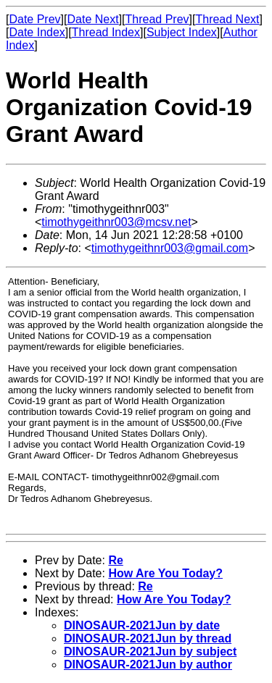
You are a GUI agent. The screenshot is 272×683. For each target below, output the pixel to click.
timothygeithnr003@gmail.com (169, 248)
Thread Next (227, 19)
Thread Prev (157, 19)
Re (115, 560)
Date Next (92, 19)
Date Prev (34, 19)
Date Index (37, 32)
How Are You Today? (165, 573)
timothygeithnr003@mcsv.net (116, 222)
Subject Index (182, 32)
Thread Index (106, 32)
